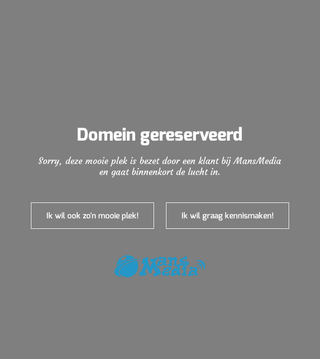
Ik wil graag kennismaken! (227, 215)
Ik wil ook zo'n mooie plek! (92, 215)
